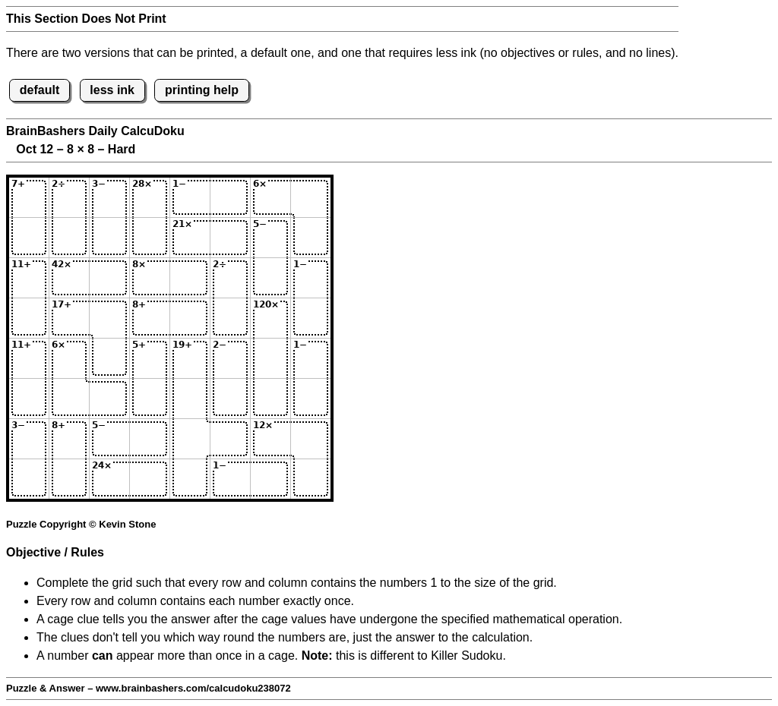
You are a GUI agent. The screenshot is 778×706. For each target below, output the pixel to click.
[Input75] (190, 439)
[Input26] (230, 237)
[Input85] (190, 479)
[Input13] (109, 197)
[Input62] (69, 398)
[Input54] (149, 358)
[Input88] (310, 479)
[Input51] (29, 358)
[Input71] (29, 439)
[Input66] (230, 398)
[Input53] (109, 358)
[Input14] (149, 197)
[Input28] (310, 237)
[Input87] (270, 479)
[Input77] (270, 439)
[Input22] (69, 237)
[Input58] (310, 358)
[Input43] (109, 318)
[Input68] (310, 398)
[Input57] (270, 358)
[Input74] (149, 439)
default (39, 90)
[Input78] (310, 439)
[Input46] (230, 318)
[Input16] (230, 197)
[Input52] (69, 358)
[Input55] (190, 358)
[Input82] (69, 479)
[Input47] (270, 318)
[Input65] (190, 398)
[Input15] (190, 197)
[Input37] (270, 278)
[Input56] (230, 358)
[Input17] (270, 197)
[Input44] (149, 318)
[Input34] (149, 278)
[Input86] (230, 479)
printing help (202, 90)
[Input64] (149, 398)
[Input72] (69, 439)
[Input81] (29, 479)
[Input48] (310, 318)
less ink (112, 90)
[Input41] (29, 318)
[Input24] (149, 237)
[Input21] (29, 237)
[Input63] (109, 398)
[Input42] (69, 318)
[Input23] (109, 237)
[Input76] (230, 439)
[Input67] (270, 398)
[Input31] (29, 278)
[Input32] (69, 278)
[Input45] (190, 318)
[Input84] (149, 479)
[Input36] (230, 278)
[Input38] (310, 278)
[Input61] (29, 398)
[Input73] (109, 439)
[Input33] (109, 278)
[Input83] (109, 479)
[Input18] (310, 197)
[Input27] (270, 237)
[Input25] (190, 237)
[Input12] (69, 197)
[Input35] (190, 278)
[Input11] (29, 197)
